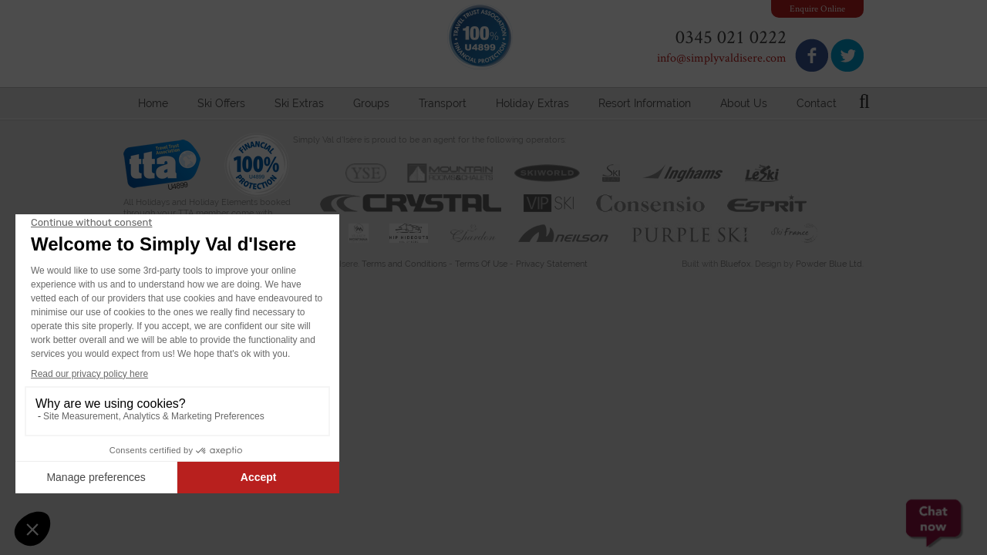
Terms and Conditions (404, 264)
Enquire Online (817, 8)
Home (153, 103)
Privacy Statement (552, 264)
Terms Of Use (481, 264)
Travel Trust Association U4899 (161, 168)
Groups (371, 103)
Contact (817, 103)
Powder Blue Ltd (829, 264)
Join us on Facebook (811, 55)
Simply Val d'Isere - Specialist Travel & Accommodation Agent (273, 45)
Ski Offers (221, 103)
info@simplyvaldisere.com (722, 57)
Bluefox (735, 264)
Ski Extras (299, 103)
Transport (443, 103)
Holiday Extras (532, 103)
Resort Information (644, 103)
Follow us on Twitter (847, 55)
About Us (743, 103)
